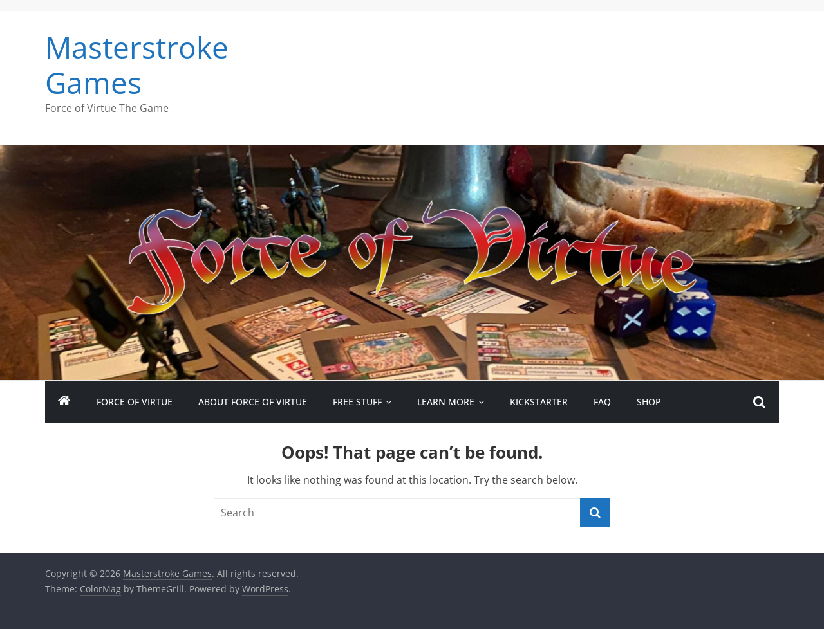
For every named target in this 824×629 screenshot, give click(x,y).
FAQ (602, 402)
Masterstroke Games (137, 64)
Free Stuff (357, 402)
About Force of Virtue (252, 402)
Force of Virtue (135, 402)
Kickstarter (539, 402)
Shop (649, 402)
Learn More (445, 402)
